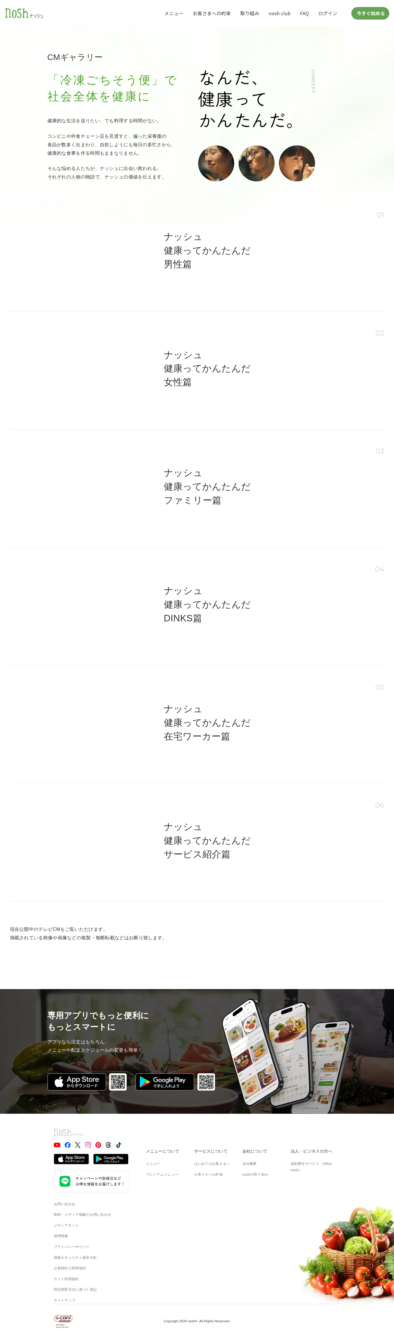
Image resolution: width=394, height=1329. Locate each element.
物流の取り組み (255, 1196)
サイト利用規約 (66, 1279)
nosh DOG (251, 1249)
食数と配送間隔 (206, 1185)
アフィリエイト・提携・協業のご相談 (314, 1184)
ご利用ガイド (205, 1207)
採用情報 (61, 1236)
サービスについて (211, 1151)
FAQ (304, 13)
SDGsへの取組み (256, 1217)
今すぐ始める (370, 13)
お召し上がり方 (158, 1196)
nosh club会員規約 (209, 1239)
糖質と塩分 (155, 1185)
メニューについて (162, 1151)
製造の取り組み (255, 1185)
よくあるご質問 (206, 1196)
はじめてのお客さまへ (212, 1164)
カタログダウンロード (212, 1228)
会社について (255, 1151)
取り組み (249, 13)
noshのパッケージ (161, 1217)
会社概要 (249, 1164)
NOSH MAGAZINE (257, 1228)
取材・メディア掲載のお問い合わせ (82, 1215)
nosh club (280, 13)
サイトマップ (64, 1300)
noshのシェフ (157, 1207)
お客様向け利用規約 (70, 1268)
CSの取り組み (254, 1207)
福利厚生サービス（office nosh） (311, 1167)
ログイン (327, 13)
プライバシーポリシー (72, 1247)
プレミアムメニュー (162, 1174)
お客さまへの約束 (212, 13)
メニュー (173, 13)
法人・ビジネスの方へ (312, 1151)
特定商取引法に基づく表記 (75, 1289)
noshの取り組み (255, 1174)
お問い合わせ (64, 1204)
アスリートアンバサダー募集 (314, 1198)
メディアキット (66, 1225)
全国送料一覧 (205, 1217)
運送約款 (249, 1239)
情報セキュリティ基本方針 (75, 1258)
